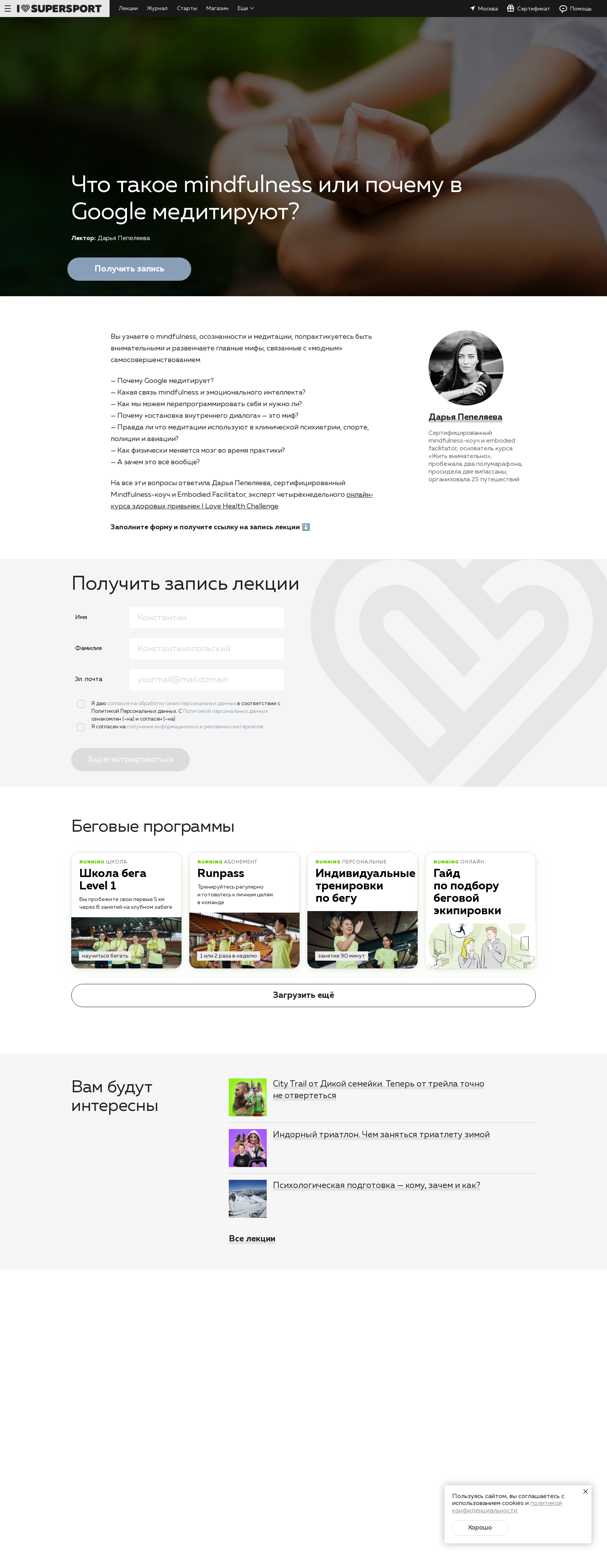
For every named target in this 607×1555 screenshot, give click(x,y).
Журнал (157, 8)
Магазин (217, 8)
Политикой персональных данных (225, 711)
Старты (187, 8)
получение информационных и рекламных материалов (195, 726)
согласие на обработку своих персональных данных (172, 703)
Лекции (128, 8)
